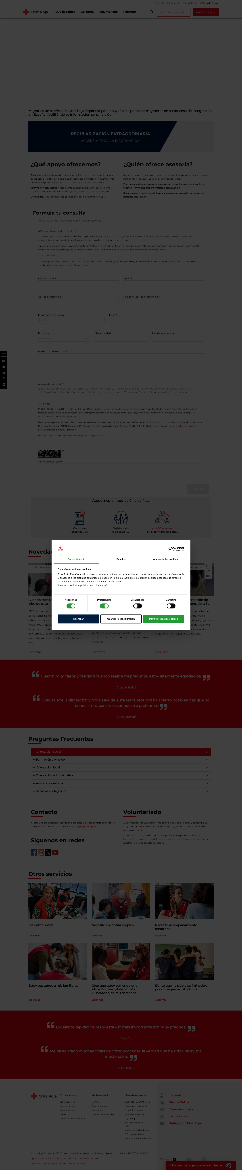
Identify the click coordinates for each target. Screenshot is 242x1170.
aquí (104, 585)
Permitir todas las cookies (163, 618)
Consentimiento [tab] (77, 559)
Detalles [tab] (121, 559)
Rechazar (78, 618)
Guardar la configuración (121, 618)
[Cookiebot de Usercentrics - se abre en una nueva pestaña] (170, 549)
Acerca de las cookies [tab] (165, 559)
